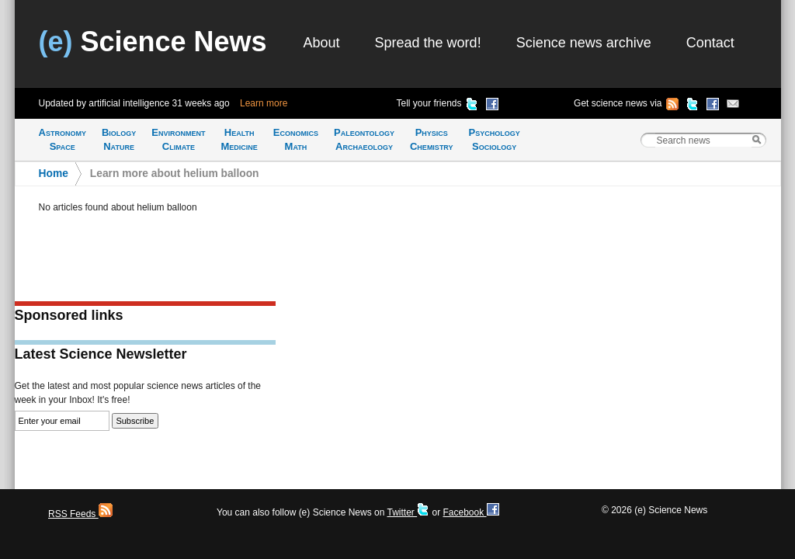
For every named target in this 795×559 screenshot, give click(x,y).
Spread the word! (428, 42)
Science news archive (583, 42)
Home (53, 173)
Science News (153, 41)
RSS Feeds (80, 514)
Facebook (470, 512)
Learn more (263, 103)
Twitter (408, 512)
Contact (710, 42)
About (322, 42)
